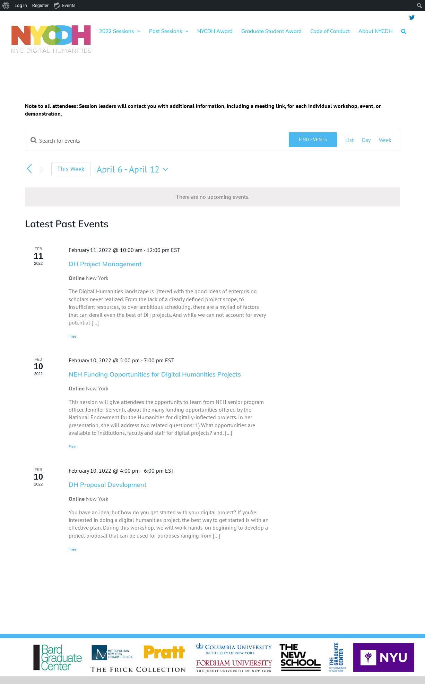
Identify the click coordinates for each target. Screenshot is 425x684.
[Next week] (41, 170)
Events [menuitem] (64, 5)
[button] (403, 31)
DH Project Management (105, 264)
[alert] (212, 196)
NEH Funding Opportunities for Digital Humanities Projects (155, 374)
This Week (71, 169)
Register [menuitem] (40, 5)
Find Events (313, 139)
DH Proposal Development (108, 485)
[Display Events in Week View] (385, 140)
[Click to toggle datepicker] (134, 169)
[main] (212, 350)
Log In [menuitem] (21, 5)
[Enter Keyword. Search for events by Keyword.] (157, 140)
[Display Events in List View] (349, 140)
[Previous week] (29, 168)
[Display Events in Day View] (366, 140)
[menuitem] (6, 5)
